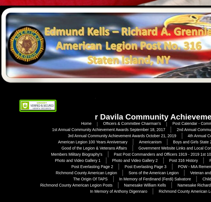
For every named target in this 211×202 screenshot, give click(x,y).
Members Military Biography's (76, 154)
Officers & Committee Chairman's (132, 123)
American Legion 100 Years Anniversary (92, 142)
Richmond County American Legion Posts (76, 185)
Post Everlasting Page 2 (92, 166)
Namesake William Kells (145, 185)
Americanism (150, 142)
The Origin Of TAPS (90, 179)
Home (86, 123)
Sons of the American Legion (153, 173)
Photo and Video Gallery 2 (135, 160)
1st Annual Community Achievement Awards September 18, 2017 (108, 129)
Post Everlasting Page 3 (145, 166)
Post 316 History (183, 160)
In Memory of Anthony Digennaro (118, 191)
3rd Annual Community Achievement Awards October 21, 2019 (122, 136)
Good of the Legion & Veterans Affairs (94, 148)
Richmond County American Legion (86, 173)
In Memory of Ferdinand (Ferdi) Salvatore (155, 179)
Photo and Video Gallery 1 (77, 160)
